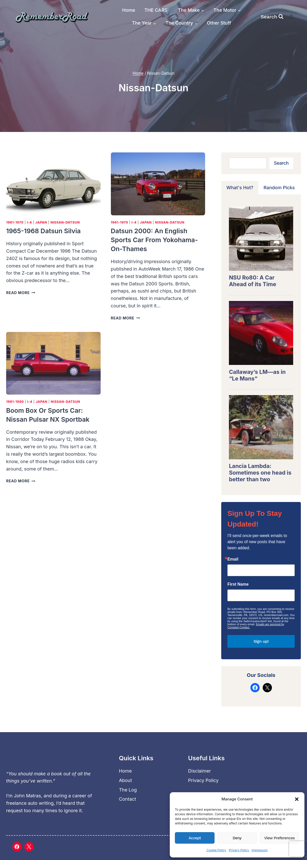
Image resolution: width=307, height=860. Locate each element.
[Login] (291, 16)
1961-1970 (15, 222)
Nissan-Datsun (65, 222)
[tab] (239, 187)
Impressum (260, 850)
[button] (296, 799)
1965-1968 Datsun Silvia (43, 231)
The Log (128, 789)
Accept (195, 838)
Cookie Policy (216, 850)
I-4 (29, 222)
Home (128, 10)
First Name (238, 584)
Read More (20, 293)
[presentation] (53, 183)
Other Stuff (219, 23)
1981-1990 (15, 402)
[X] (29, 846)
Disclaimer (199, 771)
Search (281, 163)
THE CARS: (156, 10)
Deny (237, 838)
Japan (41, 222)
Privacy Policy (239, 850)
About (125, 780)
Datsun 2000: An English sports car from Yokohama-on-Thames (154, 240)
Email (232, 559)
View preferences (279, 838)
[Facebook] (17, 846)
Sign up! (261, 641)
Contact (127, 799)
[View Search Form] (272, 16)
